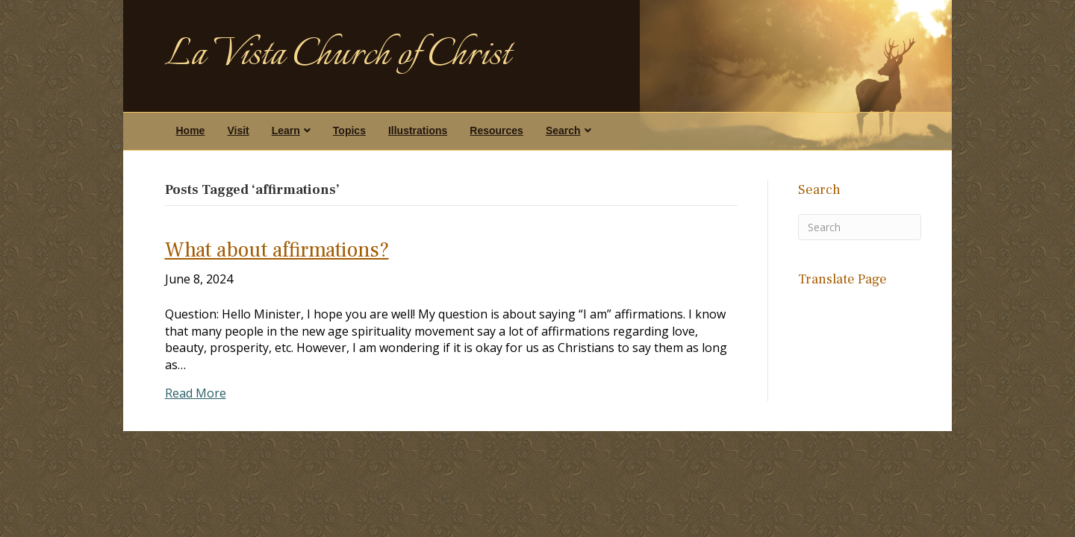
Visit (238, 130)
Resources (496, 130)
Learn (286, 130)
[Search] (860, 227)
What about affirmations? (277, 249)
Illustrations (417, 130)
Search (563, 130)
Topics (349, 130)
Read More (195, 393)
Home (190, 130)
